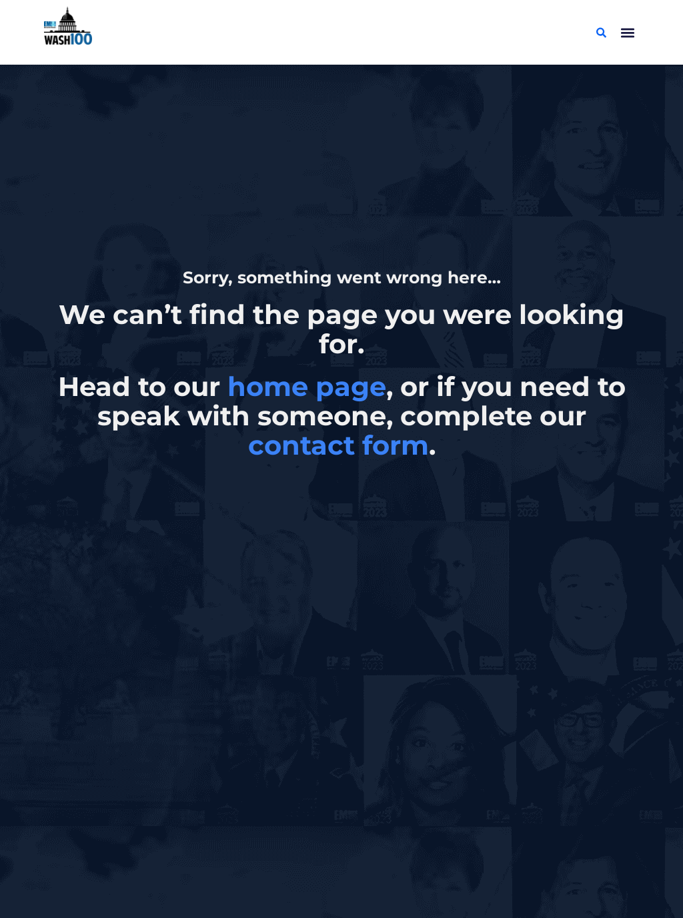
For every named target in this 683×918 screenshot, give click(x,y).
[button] (628, 32)
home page (306, 386)
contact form (338, 445)
